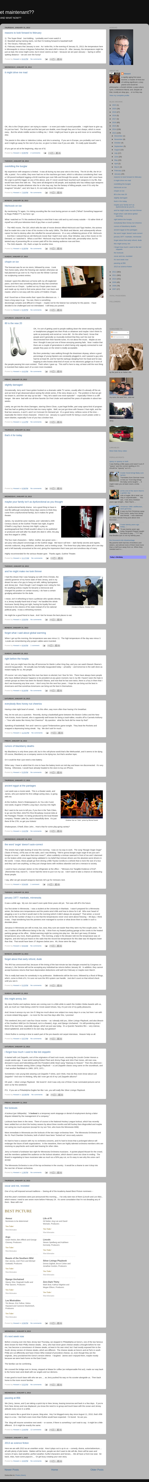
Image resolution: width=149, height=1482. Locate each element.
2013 (114, 133)
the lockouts (11, 1108)
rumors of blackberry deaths (19, 746)
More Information (11, 1230)
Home (54, 1469)
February (118, 171)
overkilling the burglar (16, 166)
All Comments (117, 337)
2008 (114, 286)
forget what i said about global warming (25, 633)
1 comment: (35, 645)
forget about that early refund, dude (23, 959)
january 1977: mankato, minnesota (23, 897)
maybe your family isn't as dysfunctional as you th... (125, 206)
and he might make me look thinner (23, 571)
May (116, 160)
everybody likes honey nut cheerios (23, 703)
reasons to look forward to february (23, 32)
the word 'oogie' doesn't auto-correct (24, 844)
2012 (114, 272)
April (116, 164)
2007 (114, 289)
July (116, 153)
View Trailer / (9, 1226)
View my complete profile (119, 95)
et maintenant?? (17, 12)
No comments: (36, 59)
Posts (114, 332)
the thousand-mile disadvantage (122, 540)
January (117, 174)
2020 (114, 109)
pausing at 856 (12, 1398)
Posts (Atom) (21, 1475)
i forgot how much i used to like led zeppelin (28, 1052)
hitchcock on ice (13, 205)
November (118, 139)
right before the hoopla (16, 658)
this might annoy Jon (16, 998)
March (117, 167)
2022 (114, 105)
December (118, 136)
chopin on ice (12, 261)
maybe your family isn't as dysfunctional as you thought (34, 501)
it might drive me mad (16, 72)
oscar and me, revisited (17, 1186)
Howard (127, 74)
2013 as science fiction (17, 1443)
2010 (114, 279)
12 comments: (36, 1430)
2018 (114, 115)
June (116, 157)
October (117, 143)
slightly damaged (14, 385)
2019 (114, 112)
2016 (114, 122)
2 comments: (35, 153)
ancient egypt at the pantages (20, 785)
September (119, 146)
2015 (114, 126)
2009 (114, 282)
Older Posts (97, 1469)
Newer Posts (12, 1469)
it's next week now (14, 1336)
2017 (114, 119)
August (117, 150)
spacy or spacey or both (118, 461)
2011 (114, 275)
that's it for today (13, 435)
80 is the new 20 (13, 323)
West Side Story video (118, 451)
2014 (114, 129)
